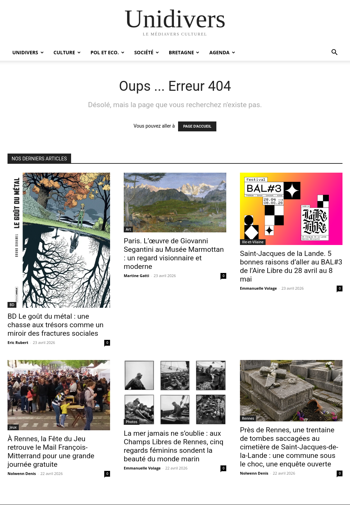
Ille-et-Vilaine (253, 242)
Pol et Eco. (107, 52)
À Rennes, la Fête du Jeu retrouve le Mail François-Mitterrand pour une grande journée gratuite (51, 451)
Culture (67, 52)
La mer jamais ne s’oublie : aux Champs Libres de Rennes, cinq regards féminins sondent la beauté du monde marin (174, 446)
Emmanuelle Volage (258, 288)
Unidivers (28, 52)
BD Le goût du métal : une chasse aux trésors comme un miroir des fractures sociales (56, 324)
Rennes (248, 418)
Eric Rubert (18, 342)
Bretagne (184, 52)
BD (12, 304)
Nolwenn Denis (22, 473)
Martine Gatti (136, 275)
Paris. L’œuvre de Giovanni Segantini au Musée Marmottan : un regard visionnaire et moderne (174, 254)
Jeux (13, 427)
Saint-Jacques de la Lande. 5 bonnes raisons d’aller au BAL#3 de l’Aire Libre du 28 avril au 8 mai (291, 266)
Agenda (222, 52)
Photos (131, 421)
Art (128, 229)
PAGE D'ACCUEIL (197, 126)
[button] (334, 53)
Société (146, 52)
